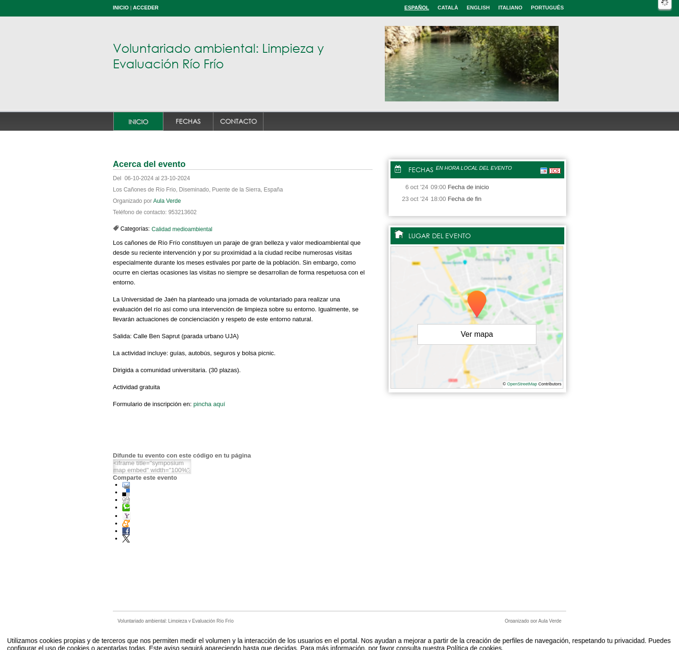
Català (448, 7)
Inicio (121, 7)
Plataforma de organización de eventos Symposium (344, 632)
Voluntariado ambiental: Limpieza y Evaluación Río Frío (218, 55)
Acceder (145, 7)
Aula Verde (167, 201)
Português (547, 7)
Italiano (510, 7)
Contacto (238, 121)
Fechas (188, 121)
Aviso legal (246, 632)
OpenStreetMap (522, 384)
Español (416, 7)
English (478, 7)
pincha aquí (209, 404)
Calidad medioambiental (182, 229)
